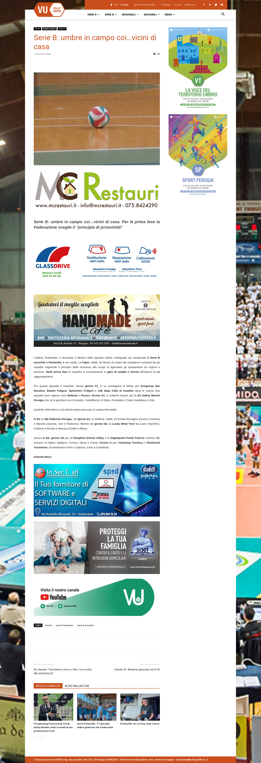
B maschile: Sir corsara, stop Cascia (139, 723)
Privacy (178, 4)
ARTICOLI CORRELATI (48, 686)
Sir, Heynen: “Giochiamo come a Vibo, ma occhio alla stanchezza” (63, 671)
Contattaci (166, 4)
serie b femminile (64, 625)
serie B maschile (85, 625)
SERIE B (111, 14)
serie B (48, 625)
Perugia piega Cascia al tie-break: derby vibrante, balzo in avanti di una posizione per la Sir (53, 727)
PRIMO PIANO (49, 28)
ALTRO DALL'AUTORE (77, 686)
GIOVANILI (152, 14)
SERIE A (93, 14)
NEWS (170, 14)
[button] (223, 14)
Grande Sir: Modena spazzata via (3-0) (137, 669)
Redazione (190, 4)
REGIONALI (130, 14)
